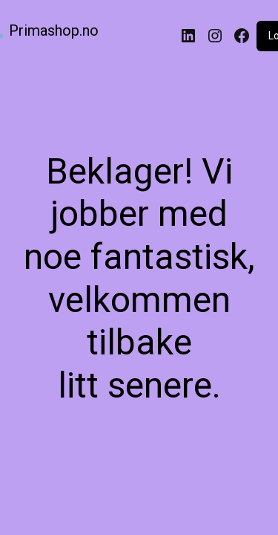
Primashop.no (54, 30)
